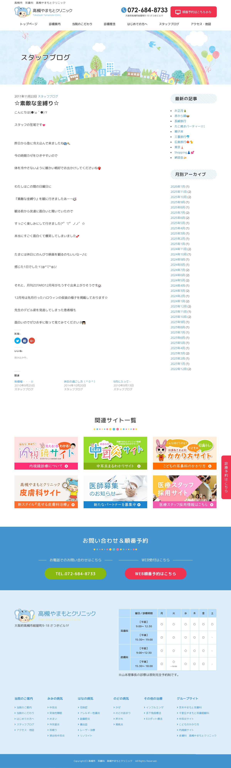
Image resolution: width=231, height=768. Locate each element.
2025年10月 (179, 197)
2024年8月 (178, 265)
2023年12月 (179, 306)
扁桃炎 (118, 724)
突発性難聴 (54, 713)
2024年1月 (178, 301)
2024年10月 (179, 254)
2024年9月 (178, 259)
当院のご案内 (23, 707)
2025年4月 (178, 228)
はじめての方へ (137, 24)
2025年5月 (178, 223)
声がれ (118, 719)
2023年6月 (178, 338)
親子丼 (179, 132)
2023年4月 (178, 348)
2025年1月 (178, 244)
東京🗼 (179, 147)
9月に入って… (122, 381)
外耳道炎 (53, 724)
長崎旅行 (180, 121)
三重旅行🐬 (182, 137)
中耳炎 (52, 707)
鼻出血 (82, 724)
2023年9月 (178, 322)
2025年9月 (178, 202)
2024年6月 (178, 275)
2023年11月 (179, 312)
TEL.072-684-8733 (75, 573)
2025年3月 (178, 233)
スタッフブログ (169, 24)
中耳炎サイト (185, 719)
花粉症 (82, 707)
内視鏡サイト (185, 730)
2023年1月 (178, 364)
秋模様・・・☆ (23, 381)
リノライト (85, 735)
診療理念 (109, 24)
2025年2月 (178, 239)
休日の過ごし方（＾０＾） (80, 381)
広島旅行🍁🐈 (184, 142)
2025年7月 (178, 213)
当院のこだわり (82, 24)
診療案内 (54, 24)
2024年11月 (179, 249)
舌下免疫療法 (152, 713)
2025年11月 (179, 192)
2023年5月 (178, 343)
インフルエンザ (154, 707)
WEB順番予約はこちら (155, 573)
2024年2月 (178, 296)
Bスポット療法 (153, 719)
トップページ (28, 24)
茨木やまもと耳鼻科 (189, 707)
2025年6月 (178, 218)
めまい (52, 719)
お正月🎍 (181, 111)
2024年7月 (178, 270)
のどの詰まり (122, 713)
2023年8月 (178, 327)
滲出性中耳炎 (56, 735)
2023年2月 (178, 358)
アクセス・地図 (201, 24)
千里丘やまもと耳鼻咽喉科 (193, 713)
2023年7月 (178, 332)
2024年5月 (178, 280)
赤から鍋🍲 (182, 116)
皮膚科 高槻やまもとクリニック (197, 735)
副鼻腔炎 (84, 719)
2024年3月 (178, 291)
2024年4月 (178, 286)
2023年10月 (179, 317)
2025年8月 (178, 207)
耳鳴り (52, 730)
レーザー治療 (86, 730)
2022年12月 (179, 369)
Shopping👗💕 (184, 152)
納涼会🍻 (181, 158)
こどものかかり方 (188, 724)
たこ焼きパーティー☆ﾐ (190, 126)
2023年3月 (178, 353)
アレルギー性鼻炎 (89, 713)
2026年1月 (178, 187)
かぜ (117, 707)
